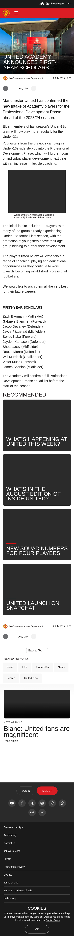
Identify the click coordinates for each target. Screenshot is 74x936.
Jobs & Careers (12, 863)
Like (24, 680)
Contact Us (9, 856)
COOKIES (37, 908)
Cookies (8, 887)
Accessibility (10, 848)
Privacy (7, 871)
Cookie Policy (53, 920)
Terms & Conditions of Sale (18, 903)
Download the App (13, 840)
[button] (16, 13)
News (10, 680)
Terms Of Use (11, 895)
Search (11, 690)
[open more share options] (33, 88)
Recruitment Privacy (14, 879)
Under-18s (42, 680)
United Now (31, 690)
